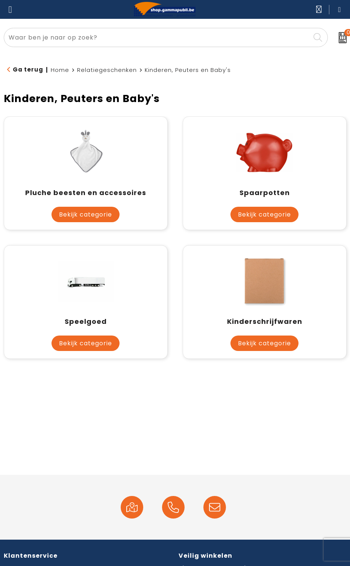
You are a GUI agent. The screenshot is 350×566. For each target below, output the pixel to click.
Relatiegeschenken (107, 70)
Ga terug (28, 69)
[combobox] (157, 37)
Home (60, 70)
